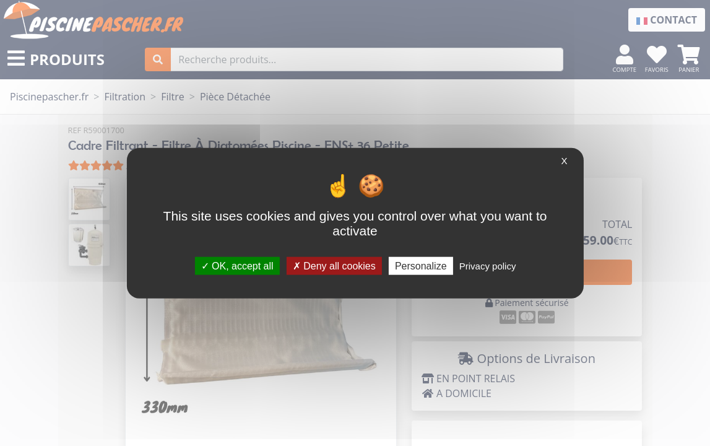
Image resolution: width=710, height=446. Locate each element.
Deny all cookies (334, 265)
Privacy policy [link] (487, 265)
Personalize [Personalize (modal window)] (421, 265)
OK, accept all (237, 265)
